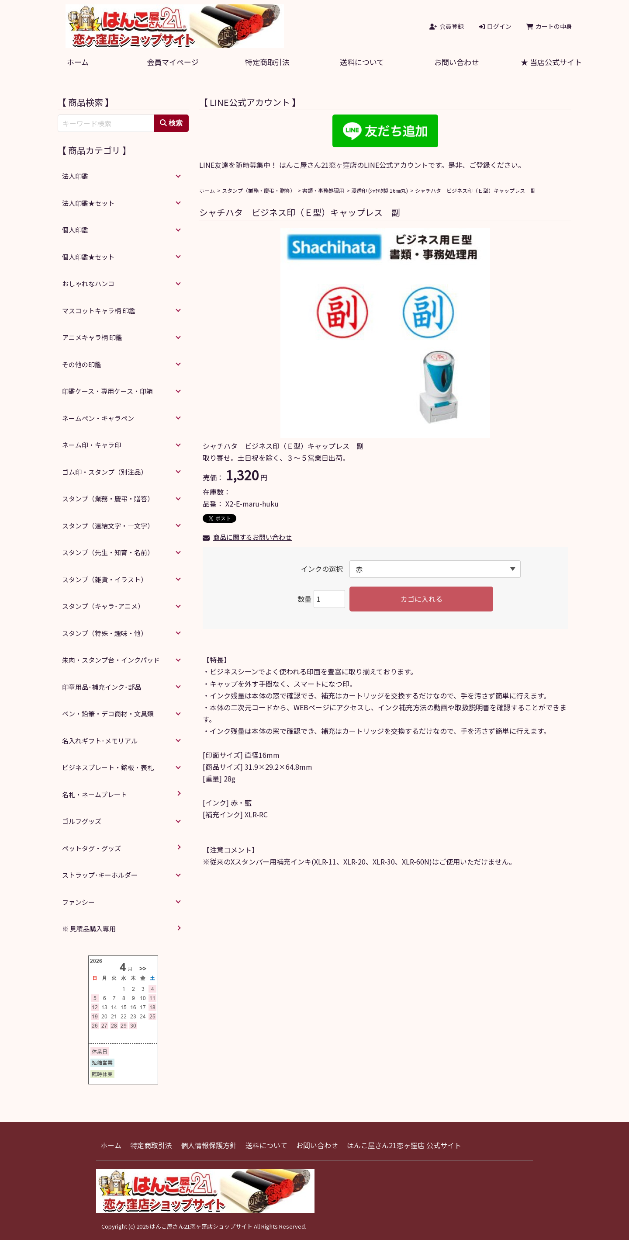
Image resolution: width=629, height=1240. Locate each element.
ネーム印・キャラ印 (91, 444)
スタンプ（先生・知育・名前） (108, 552)
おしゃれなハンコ (88, 283)
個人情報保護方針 (209, 1145)
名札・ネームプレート (94, 794)
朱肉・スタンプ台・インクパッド (111, 659)
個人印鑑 (75, 229)
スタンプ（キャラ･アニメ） (103, 606)
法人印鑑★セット (88, 203)
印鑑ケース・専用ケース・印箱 (107, 391)
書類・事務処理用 (323, 190)
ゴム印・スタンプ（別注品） (104, 471)
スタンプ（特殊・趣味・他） (104, 633)
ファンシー (78, 902)
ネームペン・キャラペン (98, 418)
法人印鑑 (75, 176)
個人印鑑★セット (88, 256)
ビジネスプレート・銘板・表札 (108, 767)
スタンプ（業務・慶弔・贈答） (258, 190)
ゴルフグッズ (81, 821)
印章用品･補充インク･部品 (101, 686)
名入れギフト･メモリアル (100, 740)
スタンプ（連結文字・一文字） (108, 525)
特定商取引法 (267, 61)
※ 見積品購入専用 (89, 928)
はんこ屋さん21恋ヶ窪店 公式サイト (404, 1145)
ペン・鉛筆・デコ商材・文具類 (108, 713)
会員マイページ (173, 61)
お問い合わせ (456, 61)
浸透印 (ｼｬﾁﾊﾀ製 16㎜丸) (379, 190)
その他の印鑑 (81, 364)
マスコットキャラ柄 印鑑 (98, 310)
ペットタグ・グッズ (91, 848)
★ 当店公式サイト (551, 61)
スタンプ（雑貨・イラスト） (104, 579)
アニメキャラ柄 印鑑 (92, 337)
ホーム (78, 61)
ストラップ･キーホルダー (100, 874)
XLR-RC (256, 814)
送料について (362, 61)
